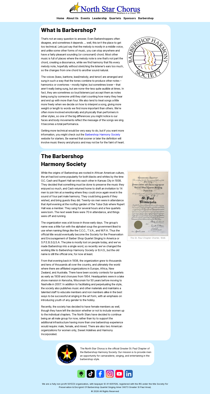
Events (85, 18)
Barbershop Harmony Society (102, 134)
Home (60, 18)
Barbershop (146, 18)
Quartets (115, 18)
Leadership (99, 18)
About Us (72, 18)
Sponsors (129, 18)
